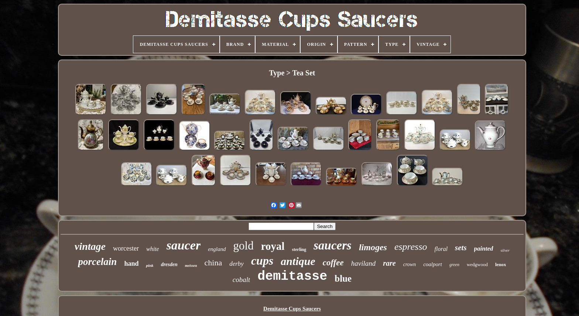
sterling (299, 249)
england (217, 249)
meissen (191, 266)
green (454, 264)
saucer (184, 245)
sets (461, 247)
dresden (169, 264)
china (213, 262)
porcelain (97, 261)
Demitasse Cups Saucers (292, 309)
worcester (126, 248)
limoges (373, 247)
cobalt (241, 279)
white (152, 249)
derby (236, 263)
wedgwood (477, 264)
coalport (432, 264)
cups (262, 260)
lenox (500, 264)
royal (273, 246)
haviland (363, 263)
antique (298, 261)
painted (483, 248)
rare (389, 263)
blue (343, 278)
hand (131, 263)
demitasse (292, 276)
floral (441, 249)
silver (505, 250)
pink (149, 265)
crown (409, 264)
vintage (90, 246)
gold (243, 245)
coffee (333, 262)
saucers (333, 245)
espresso (410, 246)
